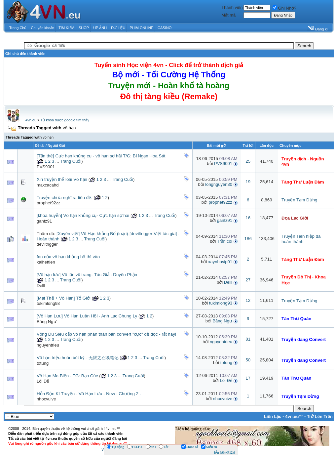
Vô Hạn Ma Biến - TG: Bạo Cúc (67, 375)
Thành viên (231, 7)
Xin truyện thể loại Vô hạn (62, 179)
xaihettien (46, 262)
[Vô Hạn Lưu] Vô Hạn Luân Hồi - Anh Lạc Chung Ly (87, 315)
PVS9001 (46, 166)
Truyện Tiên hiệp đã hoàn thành (301, 239)
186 (248, 238)
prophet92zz (48, 202)
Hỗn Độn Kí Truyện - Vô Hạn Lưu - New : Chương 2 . (89, 393)
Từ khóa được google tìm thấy (64, 120)
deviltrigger (47, 244)
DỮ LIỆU (118, 28)
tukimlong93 (48, 303)
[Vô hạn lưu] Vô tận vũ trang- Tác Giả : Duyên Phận (87, 274)
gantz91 (44, 221)
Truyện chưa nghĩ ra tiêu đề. (65, 197)
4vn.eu (30, 120)
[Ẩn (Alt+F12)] (224, 452)
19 (247, 181)
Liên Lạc (272, 416)
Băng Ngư (46, 321)
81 (247, 339)
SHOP (84, 28)
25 (247, 161)
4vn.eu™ (294, 416)
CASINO (164, 28)
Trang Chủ (17, 28)
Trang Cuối (71, 161)
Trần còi (224, 241)
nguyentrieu (48, 345)
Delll (41, 285)
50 (247, 359)
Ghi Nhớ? (284, 8)
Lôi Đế (43, 381)
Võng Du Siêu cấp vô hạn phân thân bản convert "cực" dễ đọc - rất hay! (106, 334)
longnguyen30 (218, 184)
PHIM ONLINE (141, 28)
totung (43, 363)
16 (247, 217)
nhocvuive (46, 398)
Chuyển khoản (43, 28)
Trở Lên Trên (320, 416)
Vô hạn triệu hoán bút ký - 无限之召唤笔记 (78, 357)
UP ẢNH (100, 28)
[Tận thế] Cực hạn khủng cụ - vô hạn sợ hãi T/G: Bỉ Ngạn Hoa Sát (101, 155)
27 (247, 279)
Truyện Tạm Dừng (299, 199)
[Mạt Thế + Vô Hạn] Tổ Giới (64, 298)
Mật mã (228, 15)
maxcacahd (47, 185)
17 (247, 378)
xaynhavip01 (220, 261)
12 (247, 300)
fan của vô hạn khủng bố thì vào (68, 256)
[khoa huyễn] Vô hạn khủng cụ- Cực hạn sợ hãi (83, 215)
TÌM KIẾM (66, 28)
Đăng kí (321, 29)
